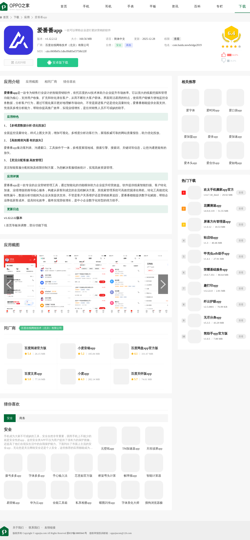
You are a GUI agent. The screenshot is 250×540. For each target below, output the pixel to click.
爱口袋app (235, 110)
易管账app (13, 502)
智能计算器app (153, 476)
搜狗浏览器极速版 (154, 503)
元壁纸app (107, 448)
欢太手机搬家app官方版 (220, 189)
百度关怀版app (141, 373)
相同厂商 (51, 81)
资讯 (175, 6)
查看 (241, 192)
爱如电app (235, 163)
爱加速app (235, 136)
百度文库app (33, 373)
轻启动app (211, 237)
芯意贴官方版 (83, 475)
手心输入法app (60, 476)
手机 (86, 6)
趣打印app (211, 285)
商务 (128, 45)
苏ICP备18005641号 (77, 533)
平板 (153, 6)
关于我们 (18, 527)
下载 (242, 6)
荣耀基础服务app (216, 269)
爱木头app (190, 163)
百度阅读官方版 (35, 348)
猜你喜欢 (69, 81)
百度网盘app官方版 (144, 348)
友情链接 (50, 527)
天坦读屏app (154, 448)
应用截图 (32, 81)
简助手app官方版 (216, 333)
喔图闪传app (107, 502)
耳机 (108, 6)
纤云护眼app (212, 301)
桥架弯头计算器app (107, 476)
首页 (64, 6)
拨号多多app (13, 475)
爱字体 (190, 110)
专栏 (219, 6)
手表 (130, 6)
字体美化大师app (130, 503)
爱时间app (213, 110)
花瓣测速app (212, 205)
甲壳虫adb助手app (216, 253)
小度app (83, 373)
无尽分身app (212, 317)
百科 (197, 6)
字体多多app (37, 475)
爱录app (213, 136)
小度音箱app (86, 348)
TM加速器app (131, 448)
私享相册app (84, 502)
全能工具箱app (60, 503)
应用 (27, 17)
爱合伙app (213, 163)
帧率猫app (130, 475)
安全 (118, 45)
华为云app (36, 502)
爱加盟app (190, 136)
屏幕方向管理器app (217, 221)
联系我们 (34, 527)
